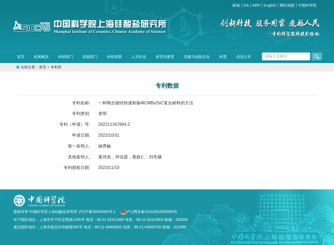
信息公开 (243, 57)
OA (246, 5)
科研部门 (65, 57)
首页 (20, 57)
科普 (223, 57)
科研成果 (114, 57)
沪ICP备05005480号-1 (97, 212)
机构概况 (41, 57)
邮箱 (236, 5)
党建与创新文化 (197, 57)
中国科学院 (307, 5)
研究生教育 (165, 57)
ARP (256, 5)
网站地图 (287, 5)
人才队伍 (138, 57)
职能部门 (90, 57)
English (270, 5)
